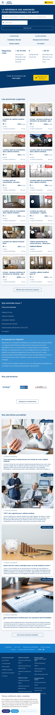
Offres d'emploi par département (39, 670)
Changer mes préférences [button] (29, 711)
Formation (5, 331)
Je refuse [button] (15, 711)
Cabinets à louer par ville (25, 691)
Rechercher (27, 28)
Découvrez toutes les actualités (27, 635)
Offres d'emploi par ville (41, 674)
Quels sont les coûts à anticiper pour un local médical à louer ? (27, 565)
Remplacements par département (40, 689)
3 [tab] (14, 144)
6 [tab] (41, 236)
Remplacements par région (40, 684)
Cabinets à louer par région (23, 682)
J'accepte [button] (6, 711)
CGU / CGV (17, 647)
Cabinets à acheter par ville (24, 673)
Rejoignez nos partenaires (27, 401)
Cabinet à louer (7, 312)
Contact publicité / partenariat (26, 649)
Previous (5, 109)
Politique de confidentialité (30, 647)
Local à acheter (6, 663)
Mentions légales (45, 647)
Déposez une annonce (41, 77)
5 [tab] (40, 236)
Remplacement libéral (9, 324)
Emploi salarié (5, 666)
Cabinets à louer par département (23, 687)
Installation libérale (8, 320)
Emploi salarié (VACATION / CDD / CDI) (15, 327)
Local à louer (5, 660)
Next (22, 109)
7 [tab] (42, 236)
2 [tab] (13, 144)
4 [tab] (15, 144)
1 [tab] (11, 113)
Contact (13, 649)
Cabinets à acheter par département (24, 667)
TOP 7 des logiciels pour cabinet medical (18, 513)
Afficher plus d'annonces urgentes (27, 290)
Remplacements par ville (40, 695)
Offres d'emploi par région (39, 664)
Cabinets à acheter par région (24, 661)
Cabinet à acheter (8, 316)
